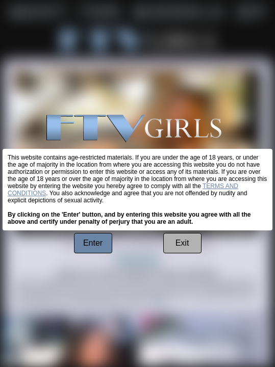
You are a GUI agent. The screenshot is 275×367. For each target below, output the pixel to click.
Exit (182, 243)
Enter (93, 243)
